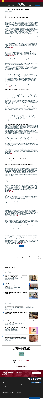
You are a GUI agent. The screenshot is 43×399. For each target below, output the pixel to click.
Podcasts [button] (19, 5)
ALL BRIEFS (21, 246)
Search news (16, 382)
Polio (16, 161)
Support (37, 5)
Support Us (36, 376)
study (10, 86)
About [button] (30, 5)
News (6, 5)
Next (11, 254)
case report (11, 47)
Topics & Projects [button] (11, 5)
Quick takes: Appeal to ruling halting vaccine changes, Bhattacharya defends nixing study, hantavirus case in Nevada (35, 258)
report (10, 190)
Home (3, 382)
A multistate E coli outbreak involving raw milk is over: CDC (7, 257)
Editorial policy (9, 382)
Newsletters (25, 5)
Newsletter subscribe (36, 386)
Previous (10, 254)
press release (11, 191)
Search (34, 5)
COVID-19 (8, 12)
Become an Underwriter (21, 370)
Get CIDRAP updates (35, 398)
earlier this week (11, 55)
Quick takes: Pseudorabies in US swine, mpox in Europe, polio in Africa (21, 257)
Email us (4, 390)
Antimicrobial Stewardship (11, 161)
